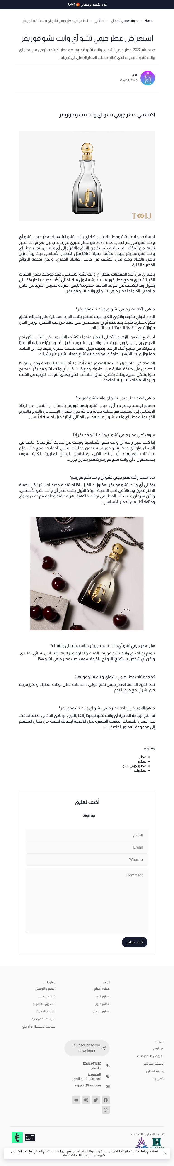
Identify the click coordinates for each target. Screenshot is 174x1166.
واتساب (95, 1068)
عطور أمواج (102, 988)
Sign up (89, 815)
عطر (142, 757)
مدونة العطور (155, 1071)
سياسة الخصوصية (43, 1019)
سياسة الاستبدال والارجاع (38, 1026)
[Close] (165, 1153)
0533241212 (92, 1063)
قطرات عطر (47, 996)
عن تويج (158, 1048)
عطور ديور (102, 1004)
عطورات (140, 770)
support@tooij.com (88, 1085)
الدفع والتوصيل (45, 988)
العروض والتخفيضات (150, 1056)
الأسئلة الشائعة (154, 1063)
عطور (142, 761)
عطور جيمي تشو (134, 766)
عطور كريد (102, 996)
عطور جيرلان (101, 1011)
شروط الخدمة (46, 1011)
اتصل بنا (158, 1078)
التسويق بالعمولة (44, 1004)
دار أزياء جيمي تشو (105, 405)
